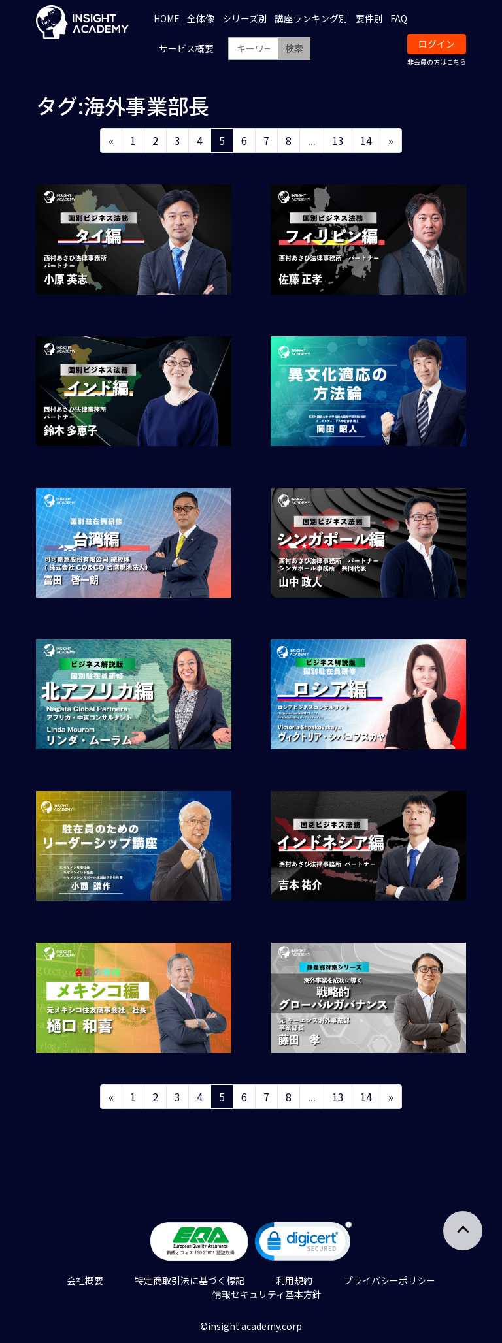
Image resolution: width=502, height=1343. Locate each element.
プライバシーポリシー (389, 1280)
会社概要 (85, 1280)
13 (338, 140)
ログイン (436, 43)
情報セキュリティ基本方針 (267, 1294)
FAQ (398, 18)
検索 (294, 48)
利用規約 (294, 1280)
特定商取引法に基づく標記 (189, 1280)
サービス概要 (186, 48)
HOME (167, 18)
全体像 (200, 18)
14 (366, 140)
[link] (303, 1244)
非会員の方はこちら (436, 62)
